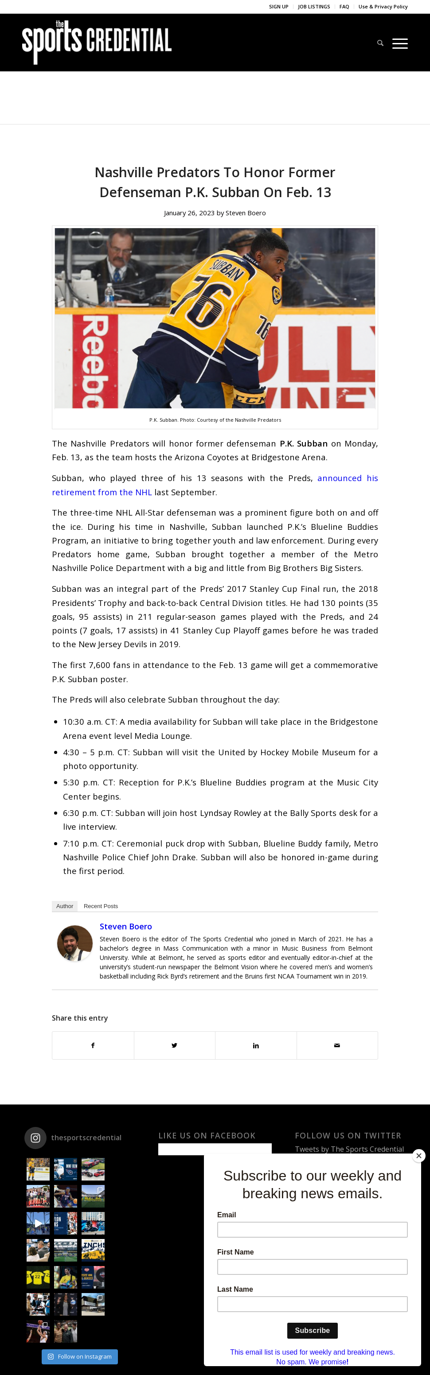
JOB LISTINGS (314, 6)
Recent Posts (101, 906)
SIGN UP (279, 6)
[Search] (380, 42)
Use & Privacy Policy (383, 6)
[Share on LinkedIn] (256, 1045)
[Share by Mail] (337, 1045)
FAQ (344, 6)
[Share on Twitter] (174, 1045)
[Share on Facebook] (93, 1045)
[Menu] (398, 42)
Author (64, 906)
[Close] (419, 1155)
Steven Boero (246, 212)
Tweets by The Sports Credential (349, 1149)
